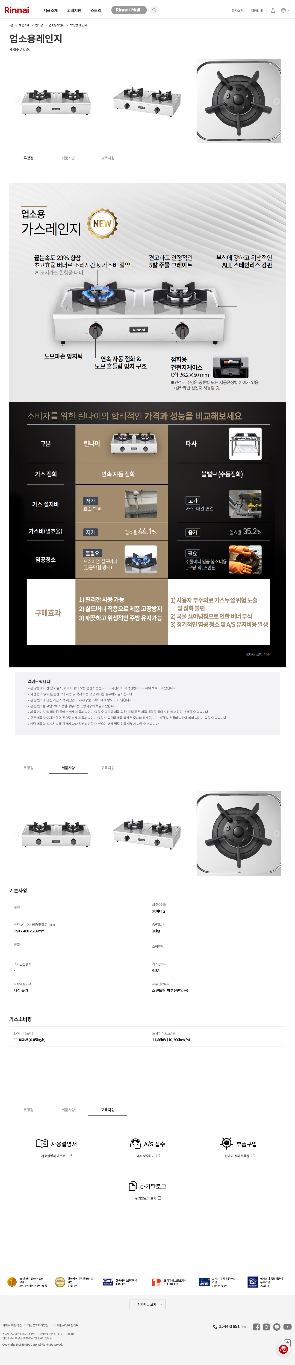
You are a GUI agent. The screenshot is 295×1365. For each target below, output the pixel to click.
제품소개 (51, 10)
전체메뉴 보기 (146, 1304)
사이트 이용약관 (12, 1325)
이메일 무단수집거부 (66, 1325)
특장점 (29, 158)
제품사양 (68, 158)
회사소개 (237, 10)
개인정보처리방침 (37, 1325)
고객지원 (74, 10)
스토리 (96, 10)
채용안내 (257, 10)
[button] (276, 101)
